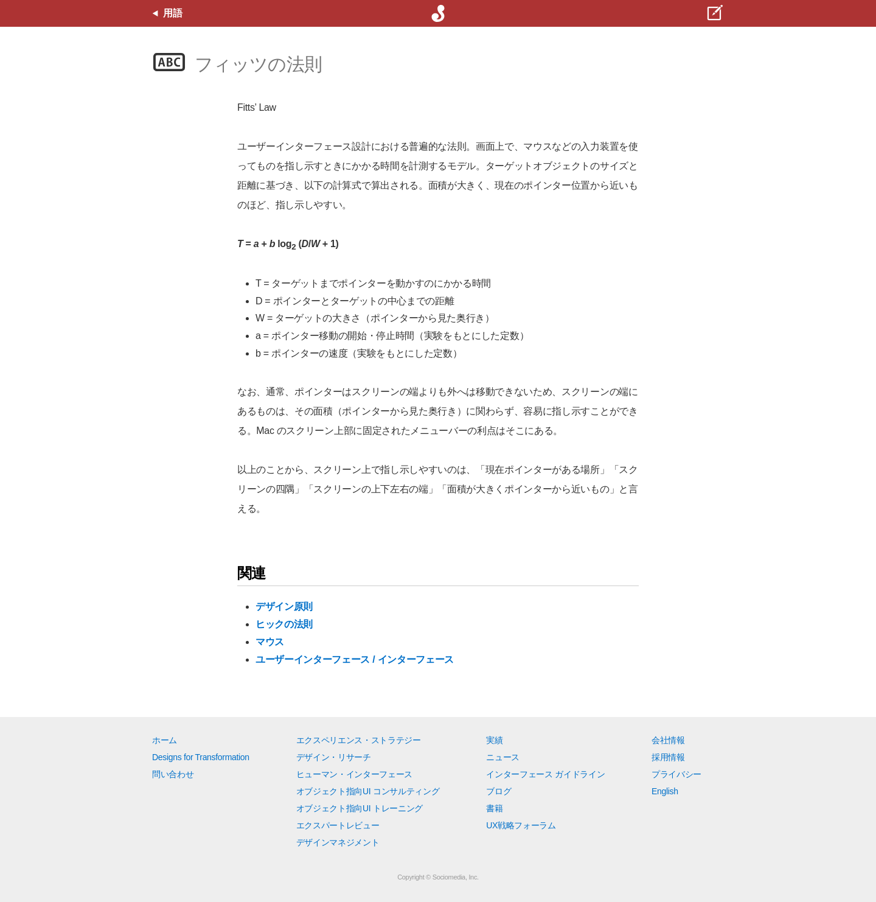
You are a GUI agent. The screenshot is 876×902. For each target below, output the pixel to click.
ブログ (498, 791)
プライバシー (676, 774)
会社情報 (668, 740)
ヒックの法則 (284, 624)
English (665, 791)
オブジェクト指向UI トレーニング (359, 808)
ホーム (164, 740)
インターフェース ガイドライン (545, 774)
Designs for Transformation (200, 757)
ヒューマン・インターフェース (354, 774)
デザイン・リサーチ (333, 757)
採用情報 (668, 757)
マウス (269, 642)
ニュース (503, 757)
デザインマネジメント (338, 842)
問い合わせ (172, 774)
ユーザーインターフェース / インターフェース (354, 659)
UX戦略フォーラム (521, 825)
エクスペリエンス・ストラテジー (358, 740)
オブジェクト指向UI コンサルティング (368, 791)
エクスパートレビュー (338, 825)
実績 (494, 740)
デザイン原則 (284, 606)
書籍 (494, 808)
